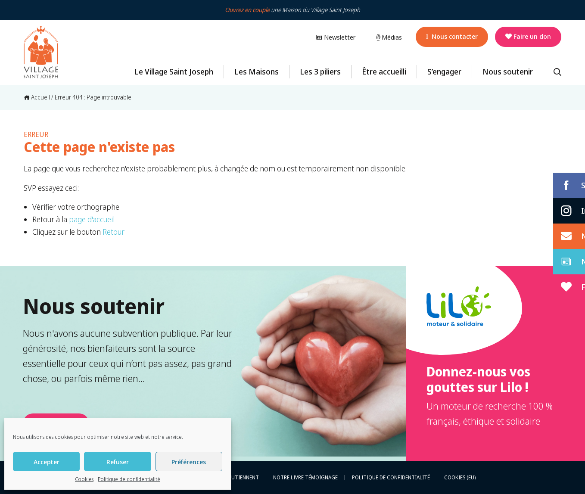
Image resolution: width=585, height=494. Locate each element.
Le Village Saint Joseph (173, 71)
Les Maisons (256, 71)
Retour (113, 232)
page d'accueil (92, 219)
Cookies (84, 479)
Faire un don (528, 36)
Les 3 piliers (320, 71)
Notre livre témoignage (305, 477)
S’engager (444, 71)
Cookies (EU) (460, 477)
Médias (389, 37)
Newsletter (335, 37)
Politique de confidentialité (129, 479)
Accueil (37, 97)
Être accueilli (384, 71)
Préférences (188, 461)
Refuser (117, 461)
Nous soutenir (507, 71)
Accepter (46, 461)
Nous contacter (452, 36)
